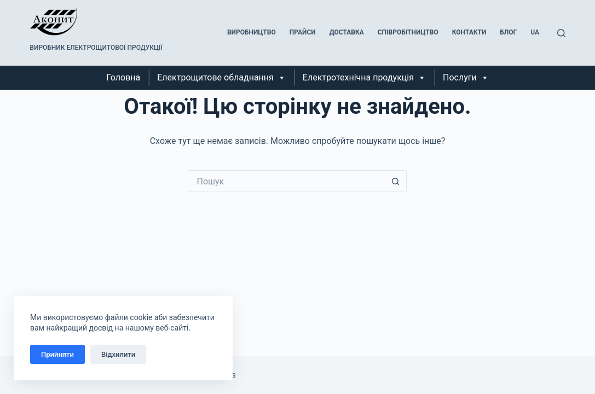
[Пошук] (561, 33)
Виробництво (251, 32)
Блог (508, 32)
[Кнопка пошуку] (396, 181)
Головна (123, 77)
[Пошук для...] (286, 181)
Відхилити (118, 354)
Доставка (347, 32)
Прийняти (57, 354)
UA (534, 32)
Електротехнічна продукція (364, 77)
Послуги (466, 77)
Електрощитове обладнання (221, 77)
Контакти (469, 32)
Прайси (303, 32)
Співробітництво (408, 32)
